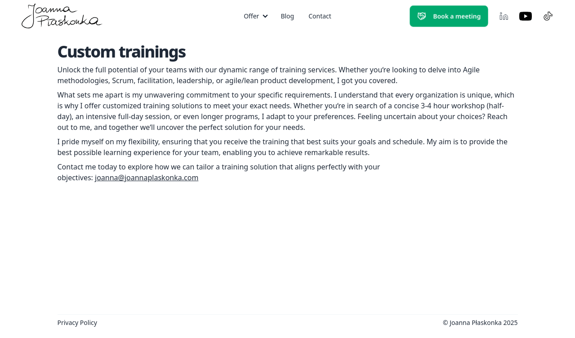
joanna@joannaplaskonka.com (146, 177)
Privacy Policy (77, 322)
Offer (251, 16)
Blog (287, 16)
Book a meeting (449, 16)
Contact (319, 16)
